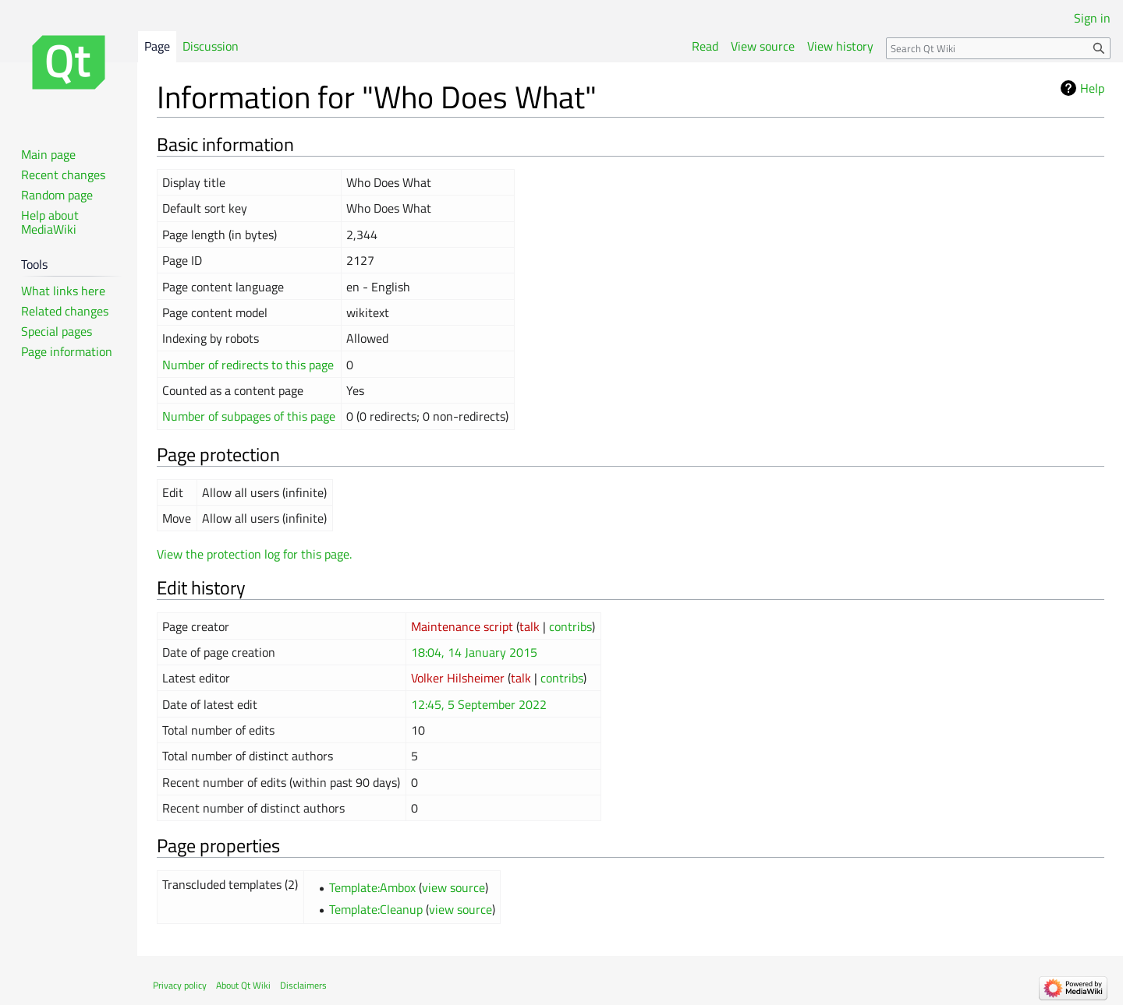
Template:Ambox (372, 887)
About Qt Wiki (243, 985)
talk (529, 626)
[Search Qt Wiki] (998, 48)
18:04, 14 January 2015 (474, 652)
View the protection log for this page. (254, 554)
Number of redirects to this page (248, 364)
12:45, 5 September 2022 (479, 704)
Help (1092, 88)
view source (453, 887)
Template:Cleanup (376, 909)
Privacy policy (180, 985)
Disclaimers (303, 985)
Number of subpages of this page (248, 416)
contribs (570, 626)
